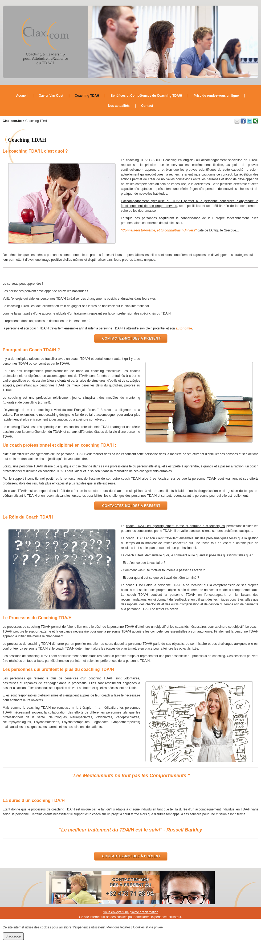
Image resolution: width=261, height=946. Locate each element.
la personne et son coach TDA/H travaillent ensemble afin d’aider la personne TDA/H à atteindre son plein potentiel (84, 328)
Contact (147, 106)
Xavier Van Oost (51, 95)
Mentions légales (118, 927)
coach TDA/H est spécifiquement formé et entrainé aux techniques (175, 526)
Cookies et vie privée (148, 927)
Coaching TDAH (87, 95)
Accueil (21, 95)
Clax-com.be (12, 121)
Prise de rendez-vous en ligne (216, 95)
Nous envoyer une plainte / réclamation (130, 912)
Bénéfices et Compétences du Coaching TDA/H (146, 95)
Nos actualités (118, 106)
